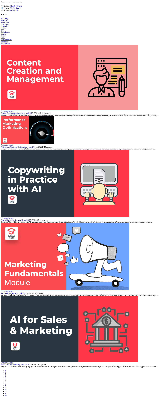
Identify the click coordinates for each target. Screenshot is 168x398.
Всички (6, 10)
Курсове (6, 6)
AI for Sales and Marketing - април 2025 (15, 365)
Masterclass (5, 22)
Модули (6, 8)
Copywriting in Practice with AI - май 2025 (16, 220)
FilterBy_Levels (15, 8)
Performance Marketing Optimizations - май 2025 (18, 147)
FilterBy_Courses (16, 6)
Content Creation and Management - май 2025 (17, 113)
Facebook (4, 20)
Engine (3, 34)
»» (6, 395)
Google (3, 28)
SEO (2, 30)
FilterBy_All (13, 10)
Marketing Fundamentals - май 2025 (13, 293)
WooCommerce (6, 40)
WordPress (4, 42)
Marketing (4, 18)
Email (3, 38)
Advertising (5, 24)
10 (6, 389)
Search (3, 36)
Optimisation (5, 32)
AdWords (4, 26)
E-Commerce (5, 43)
